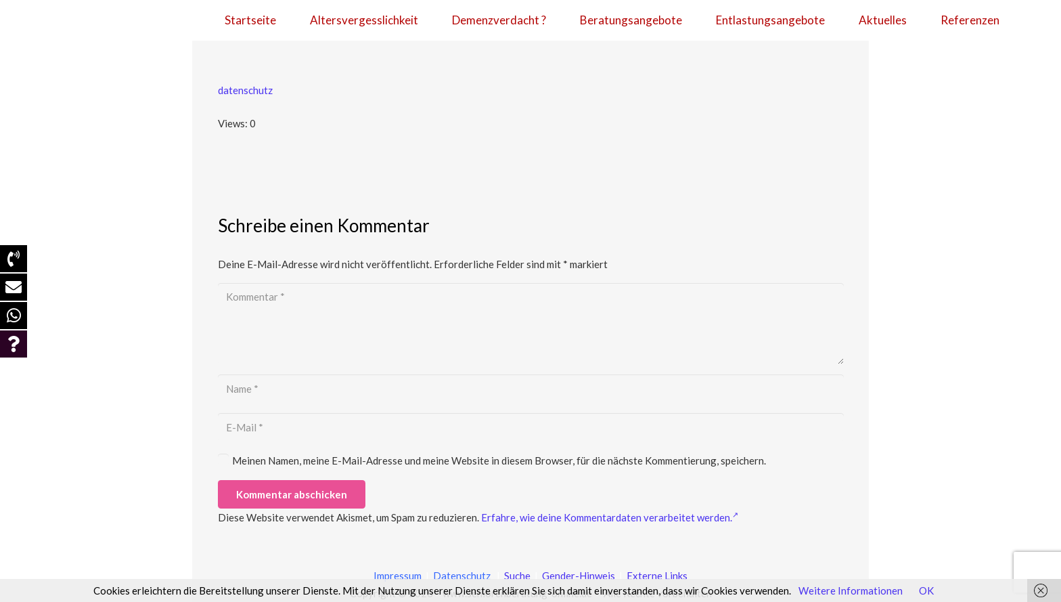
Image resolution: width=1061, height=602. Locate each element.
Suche (516, 575)
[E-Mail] (531, 427)
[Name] (531, 388)
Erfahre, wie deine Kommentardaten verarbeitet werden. (609, 517)
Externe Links (657, 575)
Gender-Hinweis (579, 575)
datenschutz (245, 90)
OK (926, 590)
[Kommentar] (531, 323)
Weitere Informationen (850, 590)
